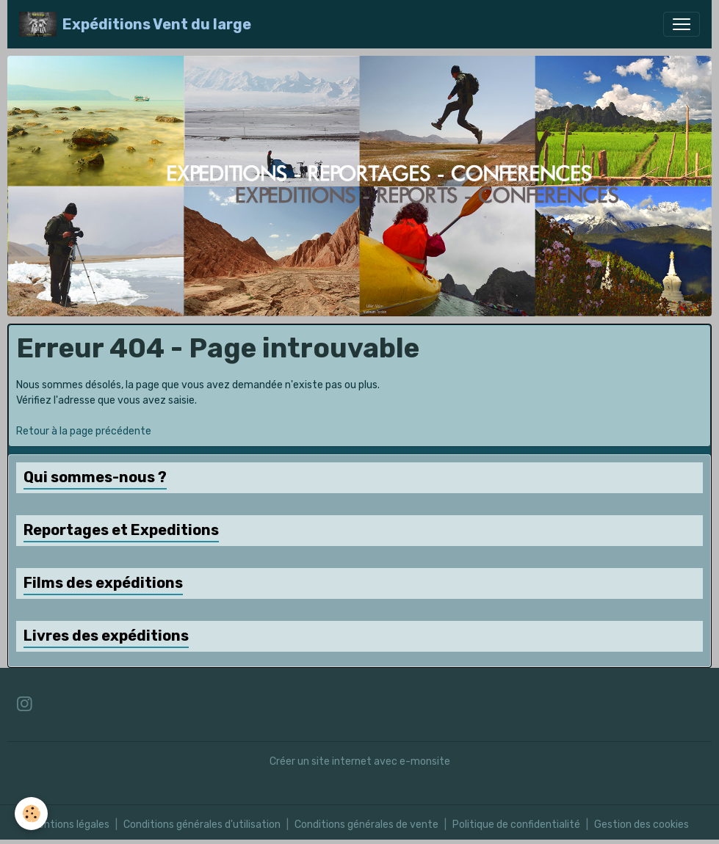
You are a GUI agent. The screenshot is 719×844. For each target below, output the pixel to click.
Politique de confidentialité (516, 824)
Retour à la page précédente (83, 431)
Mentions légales (70, 824)
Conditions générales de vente (366, 824)
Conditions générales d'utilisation (202, 824)
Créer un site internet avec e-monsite (360, 761)
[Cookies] (31, 813)
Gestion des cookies (641, 824)
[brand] (135, 24)
